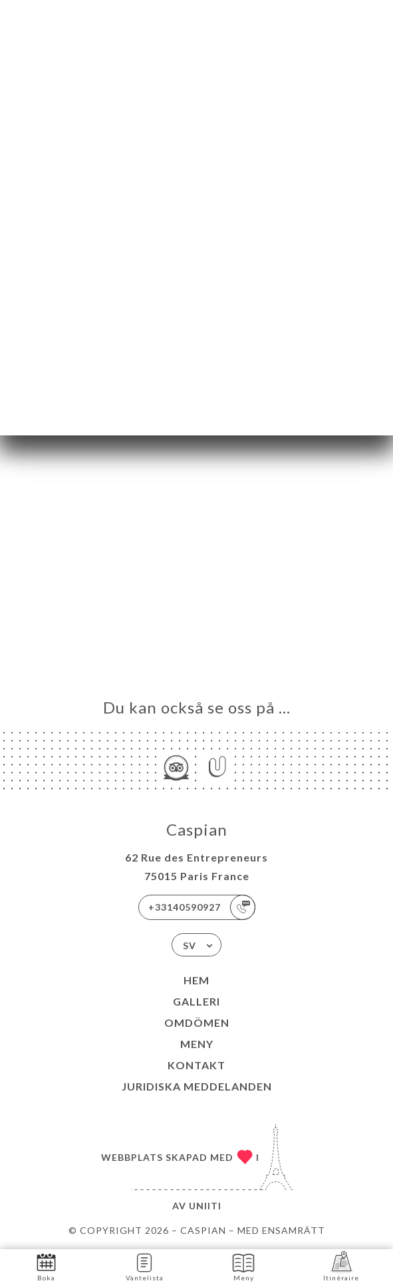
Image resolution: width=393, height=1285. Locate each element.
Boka (46, 1266)
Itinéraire (341, 1266)
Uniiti (205, 1205)
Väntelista (145, 1266)
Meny (196, 1043)
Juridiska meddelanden (197, 1086)
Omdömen (196, 1022)
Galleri (196, 1001)
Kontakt (196, 1065)
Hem (196, 980)
